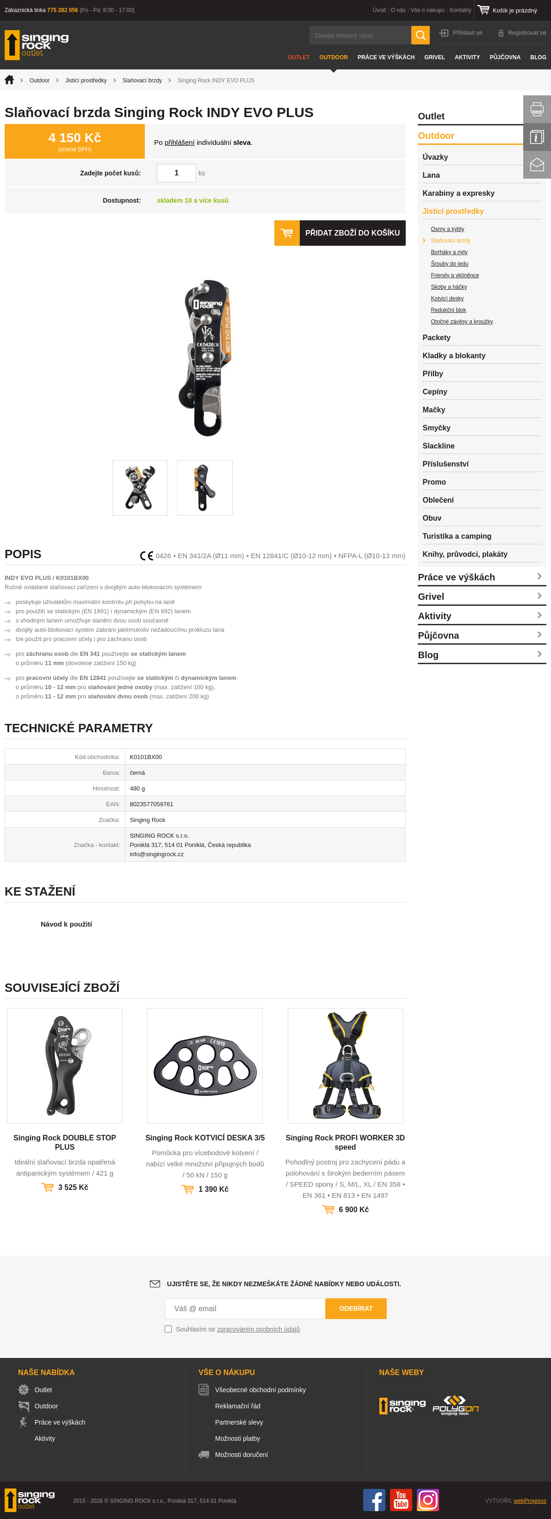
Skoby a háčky (449, 287)
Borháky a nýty (449, 252)
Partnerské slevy (240, 1422)
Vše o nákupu (428, 10)
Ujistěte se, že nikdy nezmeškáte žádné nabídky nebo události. (284, 1284)
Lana (431, 175)
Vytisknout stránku (537, 109)
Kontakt (537, 165)
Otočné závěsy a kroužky (462, 321)
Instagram (428, 1500)
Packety (436, 338)
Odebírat (355, 1308)
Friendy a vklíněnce (455, 275)
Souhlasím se (238, 1329)
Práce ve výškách (386, 57)
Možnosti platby (238, 1438)
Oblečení (438, 500)
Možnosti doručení (242, 1454)
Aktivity (467, 57)
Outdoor (334, 57)
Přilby (432, 374)
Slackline (438, 446)
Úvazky (435, 157)
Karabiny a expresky (458, 193)
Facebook (374, 1500)
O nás (398, 10)
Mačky (433, 410)
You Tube (401, 1500)
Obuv (431, 518)
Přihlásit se (468, 32)
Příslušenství (445, 464)
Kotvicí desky (447, 298)
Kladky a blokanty (453, 356)
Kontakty (460, 10)
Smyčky (436, 428)
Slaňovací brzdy (142, 80)
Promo (434, 482)
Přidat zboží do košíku (352, 233)
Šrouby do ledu (449, 264)
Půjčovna (505, 57)
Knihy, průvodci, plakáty (465, 554)
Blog (538, 57)
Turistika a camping (456, 536)
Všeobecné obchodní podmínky (261, 1390)
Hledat (420, 35)
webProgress (530, 1501)
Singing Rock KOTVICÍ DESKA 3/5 (205, 1138)
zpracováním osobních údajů (258, 1329)
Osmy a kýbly (447, 229)
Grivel (434, 57)
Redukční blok (448, 310)
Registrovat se (527, 32)
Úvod (379, 10)
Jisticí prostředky (85, 80)
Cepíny (434, 392)
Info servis (537, 137)
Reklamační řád (238, 1406)
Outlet (299, 57)
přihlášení (180, 142)
